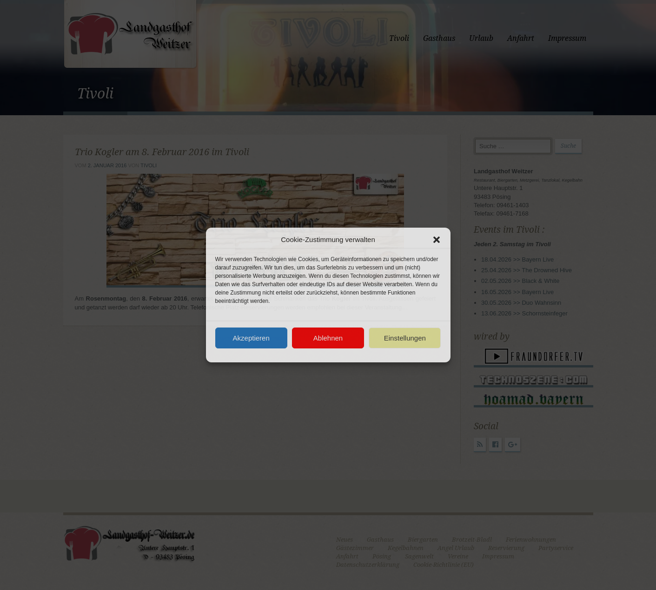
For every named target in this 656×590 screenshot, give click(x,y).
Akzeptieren (251, 338)
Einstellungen (405, 338)
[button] (436, 239)
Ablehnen (328, 338)
